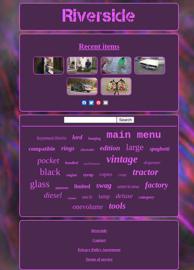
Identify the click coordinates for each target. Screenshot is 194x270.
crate (122, 175)
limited (82, 186)
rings (67, 148)
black (50, 171)
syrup (88, 175)
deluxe (124, 195)
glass (40, 184)
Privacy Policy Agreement (99, 249)
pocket (48, 160)
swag (103, 185)
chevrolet (87, 150)
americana (128, 186)
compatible (42, 149)
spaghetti (160, 149)
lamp (104, 196)
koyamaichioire (51, 138)
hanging (94, 138)
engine (71, 175)
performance (92, 163)
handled (71, 162)
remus (72, 198)
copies (105, 174)
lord (77, 137)
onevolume (88, 206)
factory (156, 184)
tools (117, 205)
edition (110, 148)
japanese (62, 188)
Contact (99, 240)
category (146, 197)
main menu (134, 135)
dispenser (152, 162)
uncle (87, 196)
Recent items (99, 46)
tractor (145, 172)
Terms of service (99, 259)
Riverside (99, 230)
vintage (122, 159)
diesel (53, 195)
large (134, 147)
